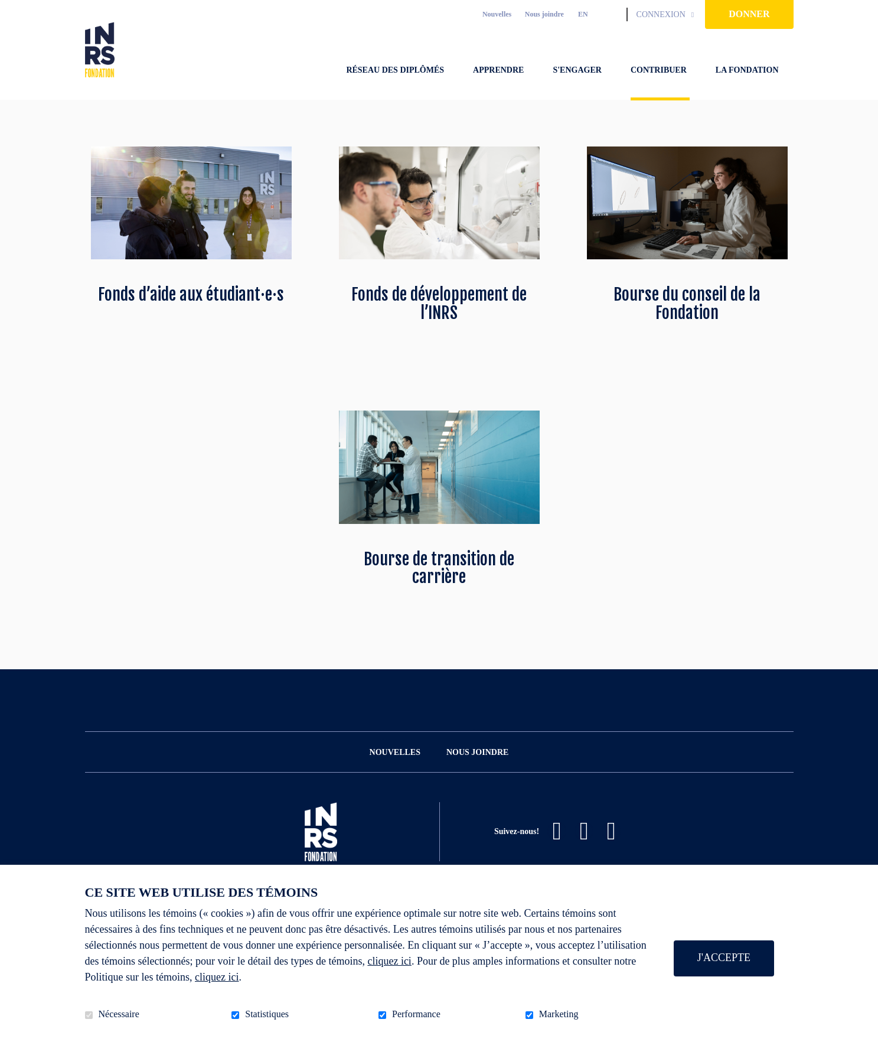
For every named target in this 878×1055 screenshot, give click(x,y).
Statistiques (267, 1014)
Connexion (661, 14)
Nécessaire (119, 1014)
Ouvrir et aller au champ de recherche (613, 14)
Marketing (559, 1014)
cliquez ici (389, 961)
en (583, 14)
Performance (416, 1014)
